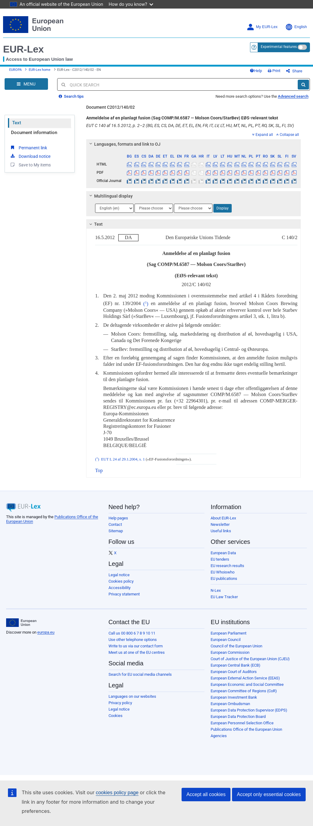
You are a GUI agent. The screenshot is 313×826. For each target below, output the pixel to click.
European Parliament (228, 633)
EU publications (224, 578)
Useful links (221, 531)
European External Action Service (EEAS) (245, 678)
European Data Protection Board (238, 716)
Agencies (219, 735)
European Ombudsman (230, 703)
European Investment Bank (234, 697)
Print (274, 70)
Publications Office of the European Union (246, 729)
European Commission (230, 652)
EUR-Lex (23, 49)
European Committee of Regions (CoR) (244, 691)
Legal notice (119, 575)
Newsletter (220, 524)
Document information (34, 132)
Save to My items (30, 165)
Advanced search (293, 96)
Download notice (29, 156)
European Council (226, 639)
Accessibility (120, 587)
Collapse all (287, 135)
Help (256, 70)
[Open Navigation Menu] (26, 84)
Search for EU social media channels (140, 674)
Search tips (71, 96)
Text (16, 123)
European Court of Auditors (234, 671)
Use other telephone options (133, 639)
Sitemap (116, 531)
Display (222, 208)
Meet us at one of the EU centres (137, 652)
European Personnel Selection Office (242, 723)
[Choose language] (114, 208)
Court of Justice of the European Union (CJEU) (250, 659)
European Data (223, 553)
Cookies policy (121, 581)
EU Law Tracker (224, 597)
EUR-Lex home (39, 70)
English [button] (296, 27)
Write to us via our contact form (136, 646)
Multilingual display (110, 196)
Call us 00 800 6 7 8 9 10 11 (132, 633)
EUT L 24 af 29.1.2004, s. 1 (123, 459)
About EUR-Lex (223, 518)
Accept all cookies (206, 794)
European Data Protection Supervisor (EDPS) (249, 710)
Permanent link (28, 147)
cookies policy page (117, 792)
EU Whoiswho (222, 572)
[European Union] (21, 622)
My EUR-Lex (262, 27)
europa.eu (45, 632)
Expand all (262, 135)
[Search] (303, 84)
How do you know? (131, 4)
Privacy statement (124, 594)
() (145, 303)
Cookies (116, 715)
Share (294, 71)
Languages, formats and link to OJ (124, 144)
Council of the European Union (236, 646)
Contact (115, 524)
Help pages (118, 518)
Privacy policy (120, 702)
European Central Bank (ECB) (235, 665)
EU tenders (220, 559)
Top (99, 470)
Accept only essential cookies (269, 794)
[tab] (193, 144)
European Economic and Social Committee (247, 684)
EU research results (227, 565)
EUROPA (15, 70)
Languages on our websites (132, 696)
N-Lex (216, 590)
